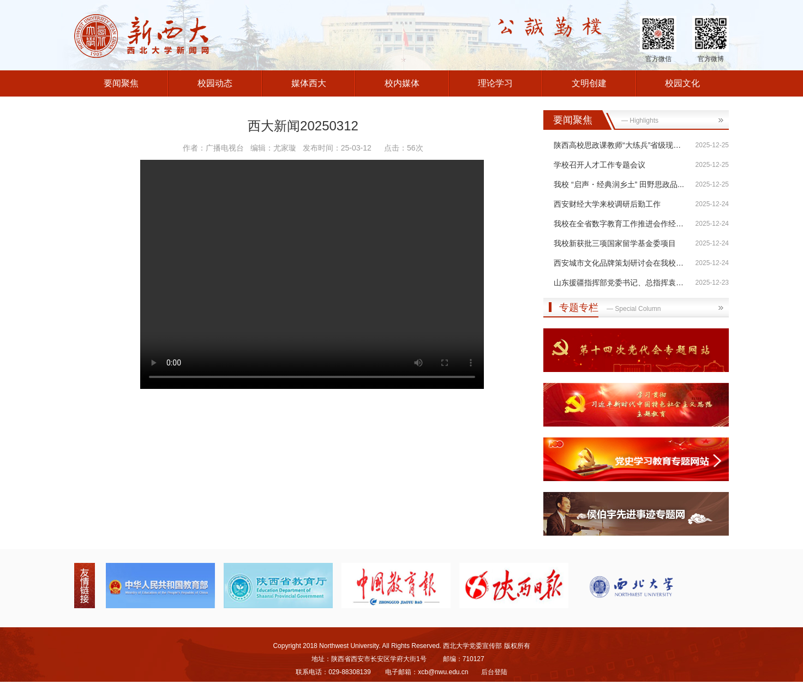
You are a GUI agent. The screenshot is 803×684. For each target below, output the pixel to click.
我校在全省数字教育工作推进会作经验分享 (626, 223)
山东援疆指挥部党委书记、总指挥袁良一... (626, 282)
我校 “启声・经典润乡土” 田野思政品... (619, 184)
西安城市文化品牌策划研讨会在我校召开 (622, 263)
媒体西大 (308, 83)
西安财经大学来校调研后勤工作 (607, 204)
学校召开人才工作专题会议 (599, 164)
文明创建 (589, 83)
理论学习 (495, 83)
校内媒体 (402, 83)
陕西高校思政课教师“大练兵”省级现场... (620, 145)
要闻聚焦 (121, 83)
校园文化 (682, 83)
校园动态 (214, 83)
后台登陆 (494, 672)
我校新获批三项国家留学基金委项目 (615, 243)
